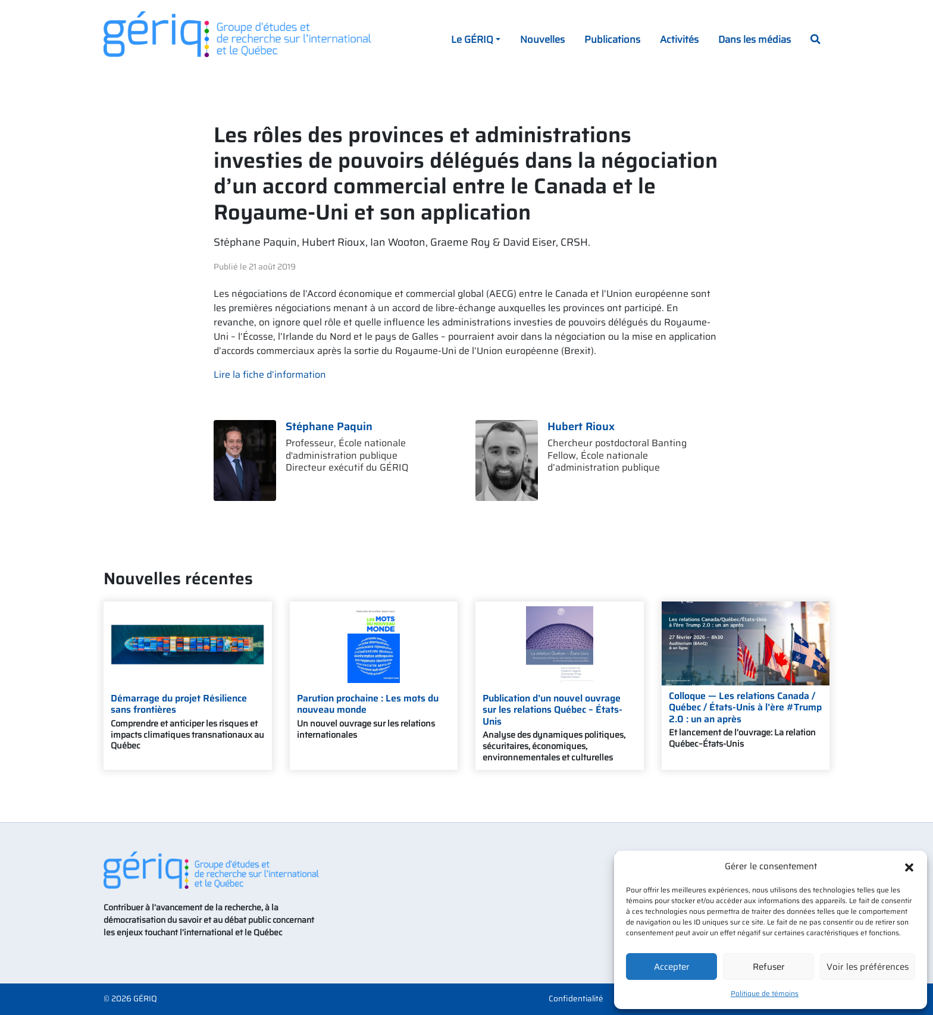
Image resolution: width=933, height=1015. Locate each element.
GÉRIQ (145, 998)
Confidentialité (576, 999)
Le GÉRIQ (472, 39)
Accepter (672, 967)
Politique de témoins (765, 993)
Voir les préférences (867, 967)
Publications (612, 39)
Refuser (769, 967)
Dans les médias (754, 39)
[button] (909, 866)
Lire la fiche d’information (270, 374)
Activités (679, 39)
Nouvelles (542, 39)
